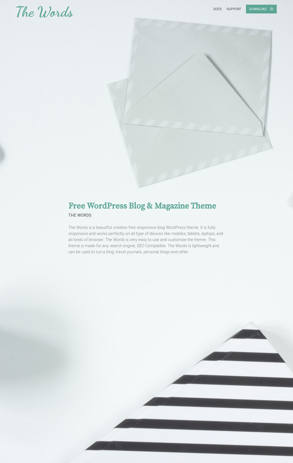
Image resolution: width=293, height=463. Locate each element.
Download (261, 9)
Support (234, 9)
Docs (217, 9)
